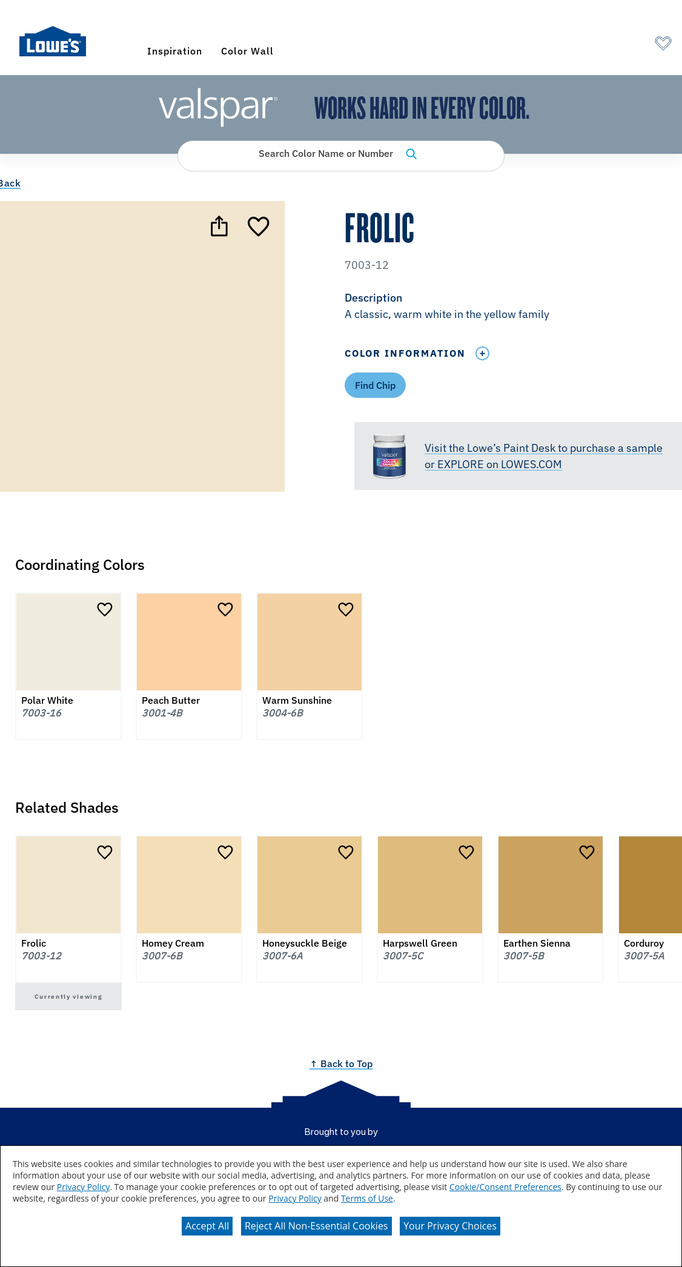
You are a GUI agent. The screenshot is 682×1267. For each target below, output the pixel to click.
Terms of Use (367, 1198)
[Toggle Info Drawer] (482, 353)
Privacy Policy (83, 1187)
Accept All (207, 1225)
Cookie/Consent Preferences (505, 1187)
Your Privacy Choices (450, 1225)
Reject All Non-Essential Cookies (316, 1225)
